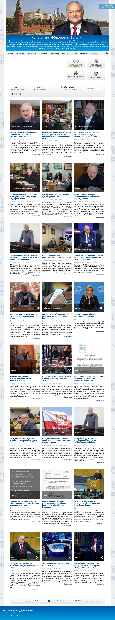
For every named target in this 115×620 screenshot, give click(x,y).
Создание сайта (8, 616)
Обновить (16, 94)
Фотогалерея (32, 53)
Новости (43, 53)
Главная (10, 53)
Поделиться (100, 602)
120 (32, 602)
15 (57, 600)
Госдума (94, 53)
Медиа (74, 53)
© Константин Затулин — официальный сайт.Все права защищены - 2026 (18, 611)
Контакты (84, 53)
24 (26, 602)
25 (63, 600)
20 (60, 600)
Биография (20, 53)
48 (29, 602)
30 (65, 600)
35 (68, 600)
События (65, 53)
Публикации (54, 53)
